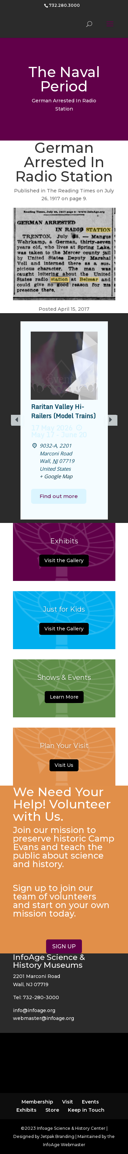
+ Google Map (56, 476)
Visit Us (64, 765)
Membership (37, 1102)
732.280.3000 (64, 5)
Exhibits (26, 1110)
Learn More (64, 697)
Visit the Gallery (64, 560)
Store (52, 1110)
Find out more (59, 496)
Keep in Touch (86, 1110)
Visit (67, 1102)
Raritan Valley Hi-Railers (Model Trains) (63, 411)
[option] (64, 420)
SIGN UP (64, 946)
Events (90, 1102)
